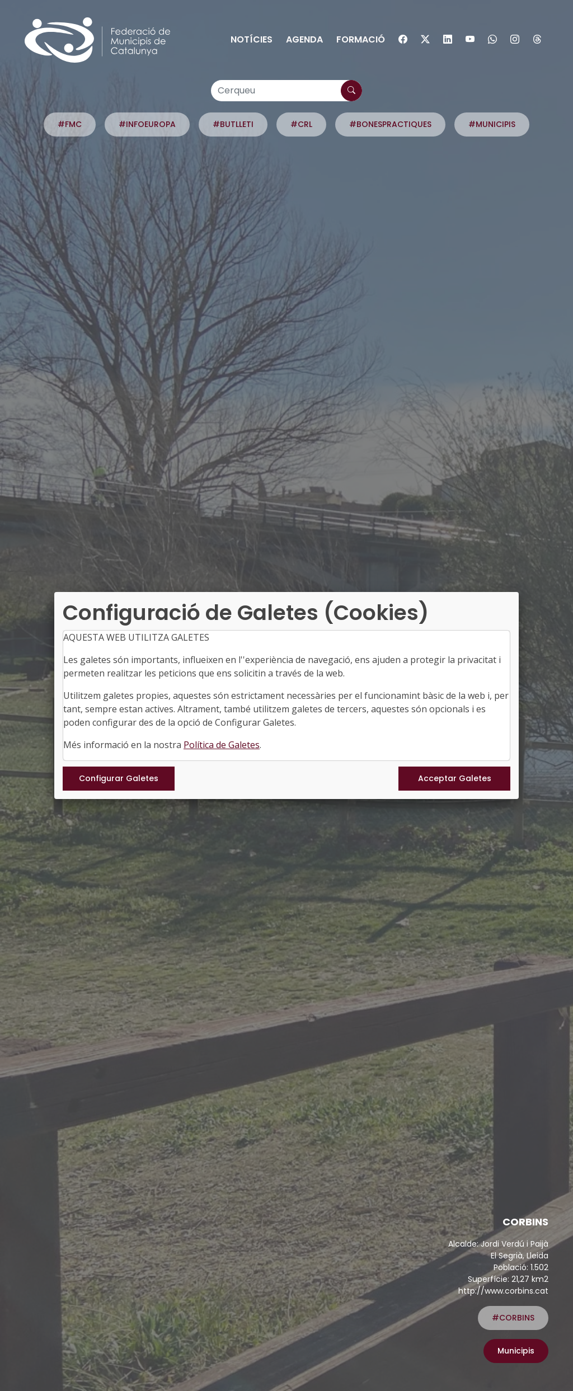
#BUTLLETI (233, 124)
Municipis (515, 1350)
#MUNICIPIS (491, 124)
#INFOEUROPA (147, 124)
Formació (360, 39)
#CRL (301, 124)
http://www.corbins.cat (503, 1290)
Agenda (304, 39)
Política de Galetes (222, 745)
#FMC (70, 124)
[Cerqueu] (286, 90)
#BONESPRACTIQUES (390, 124)
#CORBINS (513, 1317)
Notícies (252, 39)
